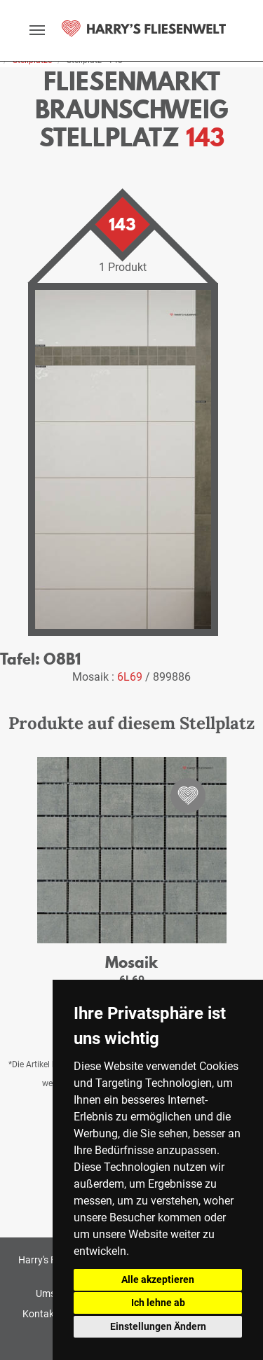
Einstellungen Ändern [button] (158, 1326)
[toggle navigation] (37, 30)
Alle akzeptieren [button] (157, 1279)
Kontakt (40, 1313)
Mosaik (131, 962)
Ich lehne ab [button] (158, 1302)
